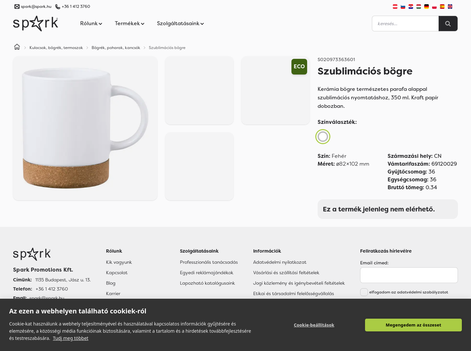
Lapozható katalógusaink (207, 283)
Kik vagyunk (119, 262)
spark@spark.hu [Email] (46, 298)
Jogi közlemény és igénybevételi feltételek (299, 283)
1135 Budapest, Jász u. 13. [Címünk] (63, 280)
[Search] (448, 23)
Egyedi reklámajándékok (206, 273)
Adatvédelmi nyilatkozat (279, 262)
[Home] (17, 47)
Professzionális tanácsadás (209, 262)
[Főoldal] (52, 254)
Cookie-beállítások (314, 325)
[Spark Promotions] (35, 23)
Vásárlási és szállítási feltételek (286, 273)
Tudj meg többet (71, 338)
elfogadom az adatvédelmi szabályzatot (408, 292)
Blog (110, 283)
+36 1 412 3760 (76, 6)
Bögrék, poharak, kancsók (116, 47)
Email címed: (374, 263)
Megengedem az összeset (413, 325)
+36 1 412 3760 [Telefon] (52, 289)
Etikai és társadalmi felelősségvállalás (293, 293)
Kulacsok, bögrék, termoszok (56, 47)
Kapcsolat (117, 273)
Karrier (113, 293)
